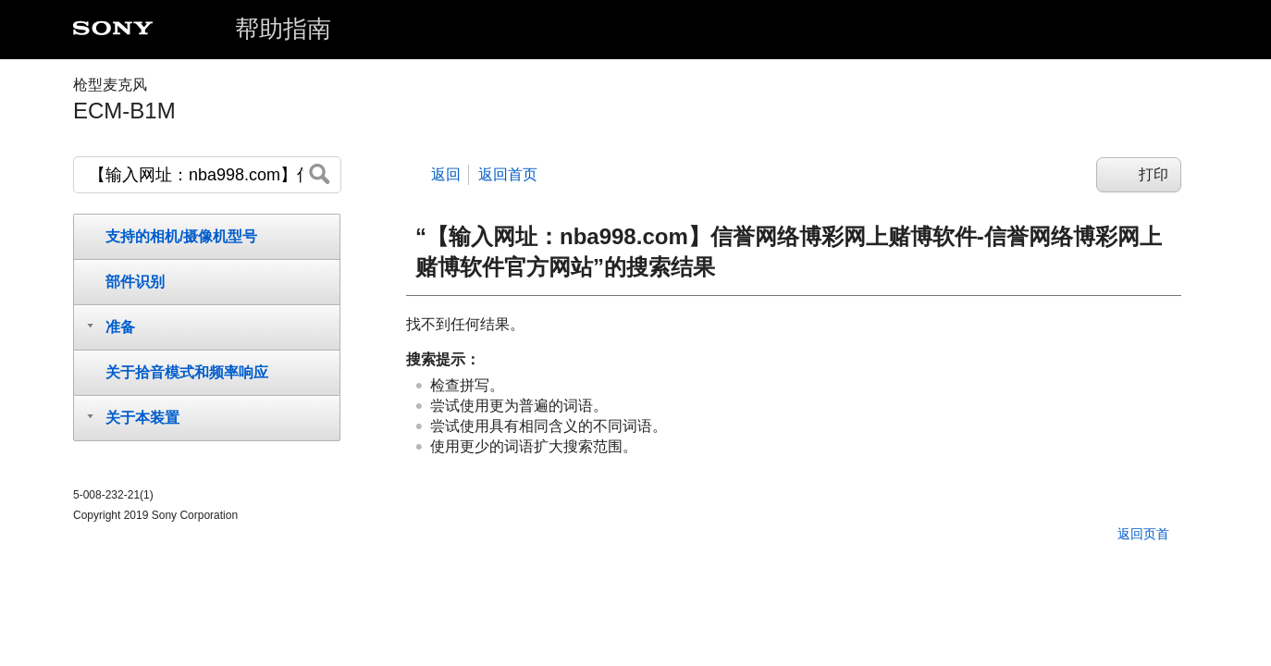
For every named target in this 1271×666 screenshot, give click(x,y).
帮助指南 (283, 29)
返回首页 (507, 174)
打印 (1153, 174)
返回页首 (1143, 533)
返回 (446, 174)
